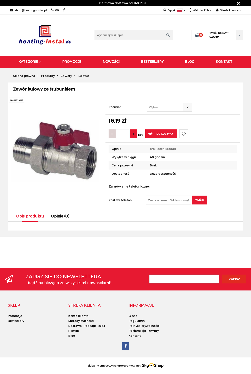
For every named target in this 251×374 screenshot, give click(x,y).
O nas (133, 316)
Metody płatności (81, 321)
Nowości (111, 61)
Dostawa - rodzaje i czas (86, 325)
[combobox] (169, 107)
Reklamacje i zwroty (144, 330)
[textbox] (166, 107)
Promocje (71, 61)
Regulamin (137, 321)
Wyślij (199, 199)
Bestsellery (152, 61)
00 (55, 10)
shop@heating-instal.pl (28, 10)
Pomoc (73, 330)
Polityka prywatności (144, 325)
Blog (189, 61)
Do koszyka (160, 133)
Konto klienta (78, 316)
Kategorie (30, 61)
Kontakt (224, 61)
